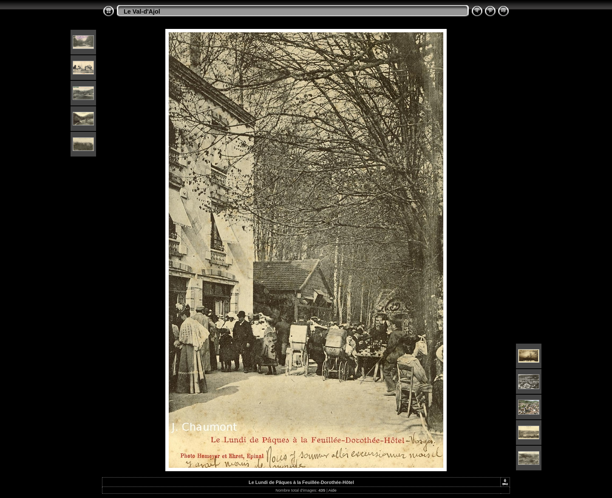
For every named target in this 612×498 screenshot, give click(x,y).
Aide (333, 490)
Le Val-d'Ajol (142, 11)
